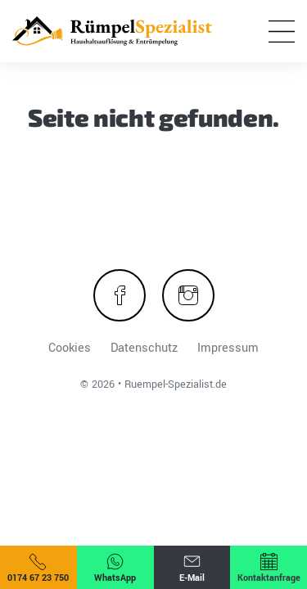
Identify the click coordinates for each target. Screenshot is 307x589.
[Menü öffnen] (282, 31)
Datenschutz (144, 348)
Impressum (228, 348)
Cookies (69, 348)
